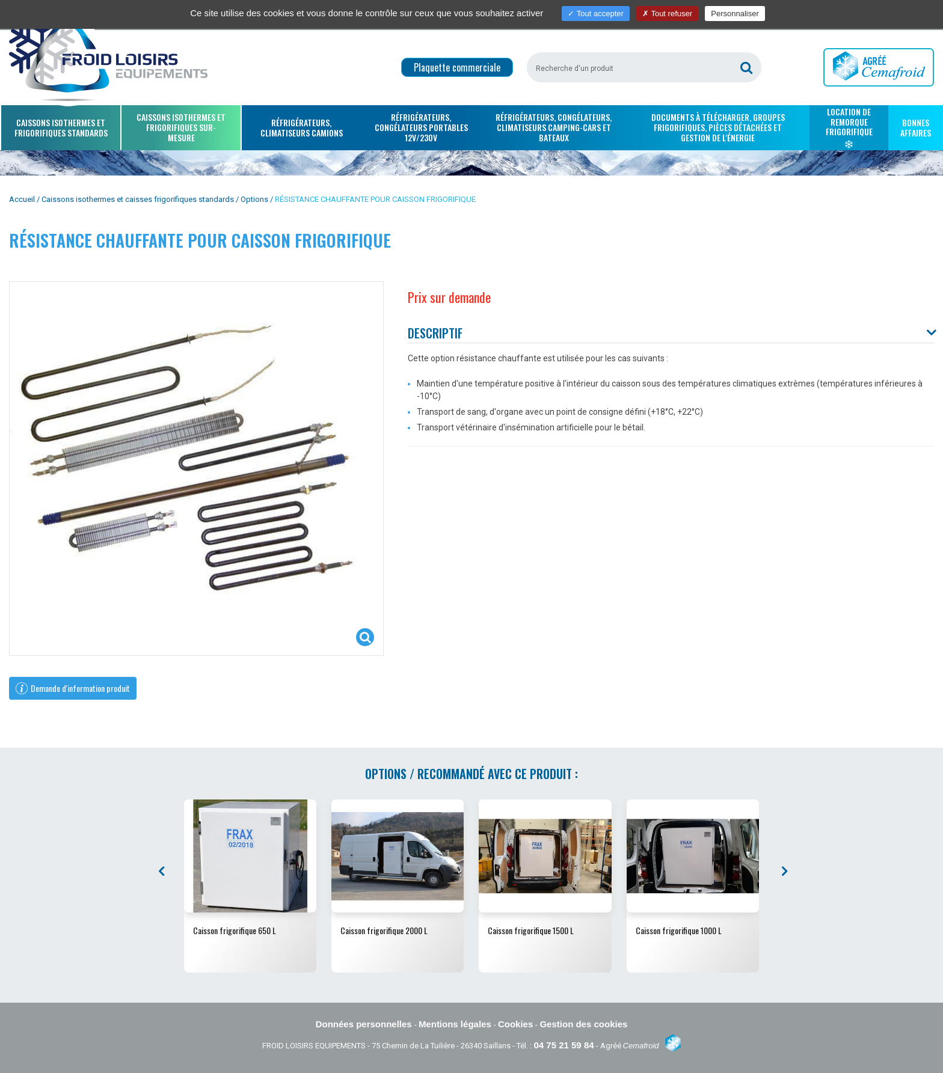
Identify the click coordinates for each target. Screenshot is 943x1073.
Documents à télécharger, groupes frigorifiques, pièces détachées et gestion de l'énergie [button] (718, 127)
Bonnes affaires (915, 127)
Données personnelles (365, 1024)
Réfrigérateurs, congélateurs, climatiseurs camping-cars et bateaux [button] (554, 127)
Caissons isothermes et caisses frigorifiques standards (137, 199)
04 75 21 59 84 (563, 1045)
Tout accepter (595, 13)
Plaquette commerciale (457, 67)
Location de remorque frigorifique (849, 126)
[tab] (671, 334)
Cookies (517, 1024)
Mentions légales (456, 1024)
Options (254, 199)
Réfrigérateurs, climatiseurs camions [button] (301, 127)
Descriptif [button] (435, 333)
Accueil (22, 199)
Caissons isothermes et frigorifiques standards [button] (61, 127)
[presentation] (163, 871)
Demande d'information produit (73, 688)
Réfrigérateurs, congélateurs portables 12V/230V (421, 127)
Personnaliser (735, 13)
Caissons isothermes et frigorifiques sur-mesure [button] (181, 127)
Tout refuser (667, 13)
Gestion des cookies (583, 1024)
